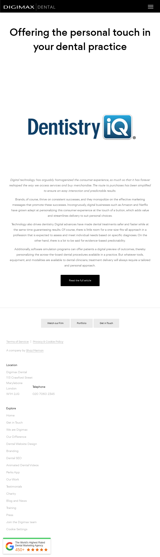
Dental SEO (14, 458)
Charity (11, 494)
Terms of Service (17, 341)
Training (11, 508)
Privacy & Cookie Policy (48, 341)
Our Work (12, 479)
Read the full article (80, 280)
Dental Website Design (21, 444)
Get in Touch (106, 323)
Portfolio (81, 323)
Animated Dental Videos (22, 465)
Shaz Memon (35, 350)
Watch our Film (55, 323)
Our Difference (16, 437)
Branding (12, 451)
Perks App (13, 472)
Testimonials (14, 486)
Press (9, 515)
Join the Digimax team (21, 522)
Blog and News (16, 501)
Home (10, 415)
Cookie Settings (16, 529)
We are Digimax (17, 430)
